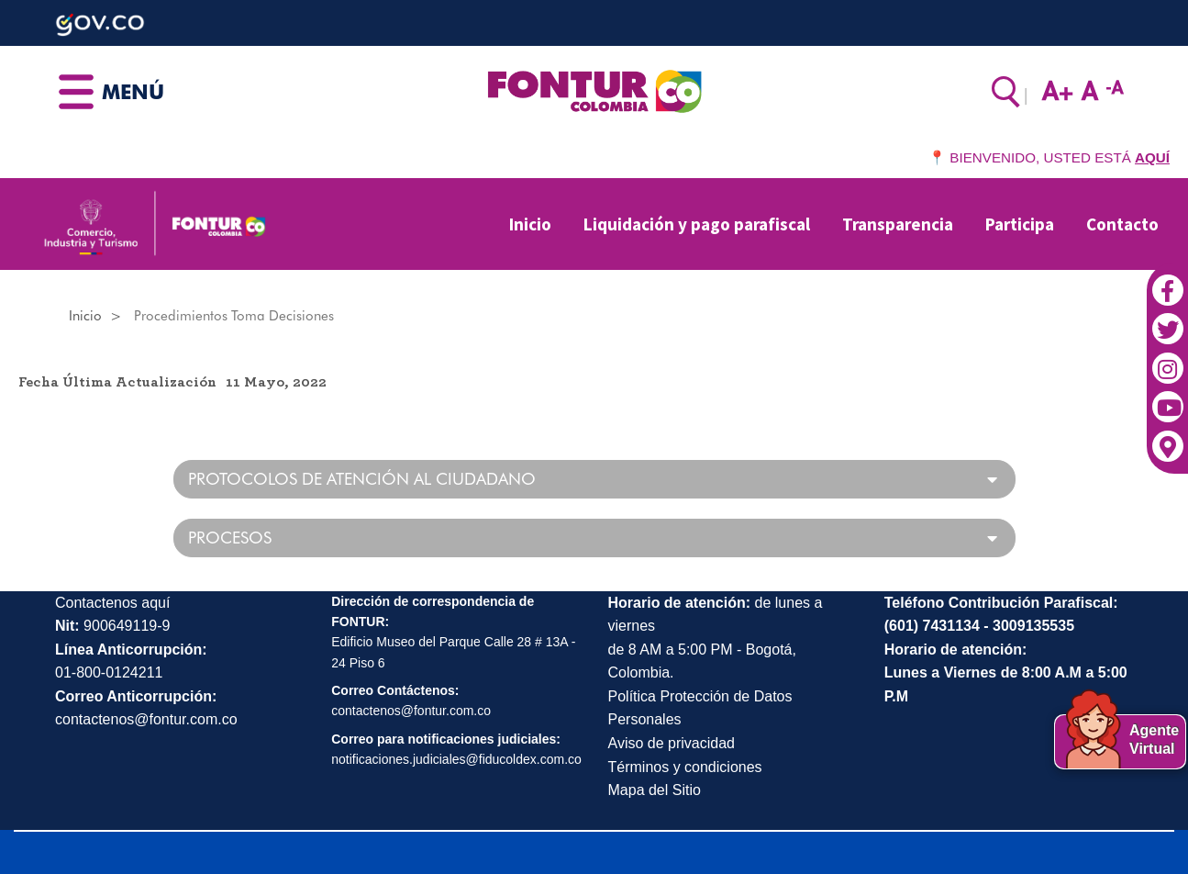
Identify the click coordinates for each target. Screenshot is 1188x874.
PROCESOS (230, 538)
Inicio (530, 224)
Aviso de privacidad (671, 743)
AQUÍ (1152, 157)
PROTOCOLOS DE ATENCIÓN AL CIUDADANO (362, 479)
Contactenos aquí (112, 603)
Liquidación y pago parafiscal (696, 224)
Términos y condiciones (685, 767)
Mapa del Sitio (654, 790)
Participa (1019, 224)
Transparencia (897, 224)
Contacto (1122, 224)
